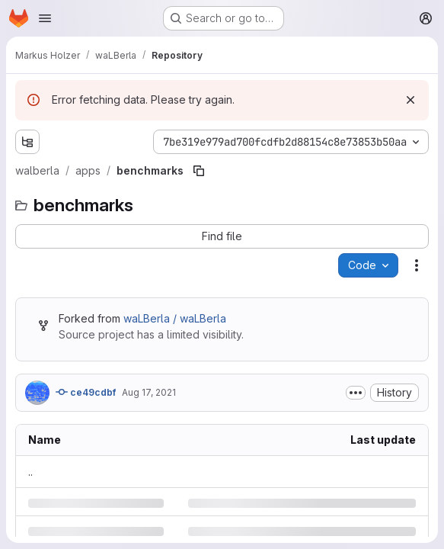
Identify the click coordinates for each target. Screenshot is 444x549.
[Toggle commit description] (356, 393)
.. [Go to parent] (30, 471)
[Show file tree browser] (27, 142)
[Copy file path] (199, 171)
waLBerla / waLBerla (174, 318)
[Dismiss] (410, 100)
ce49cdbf (86, 392)
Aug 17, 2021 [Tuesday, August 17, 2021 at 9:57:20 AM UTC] (149, 392)
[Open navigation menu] (45, 18)
